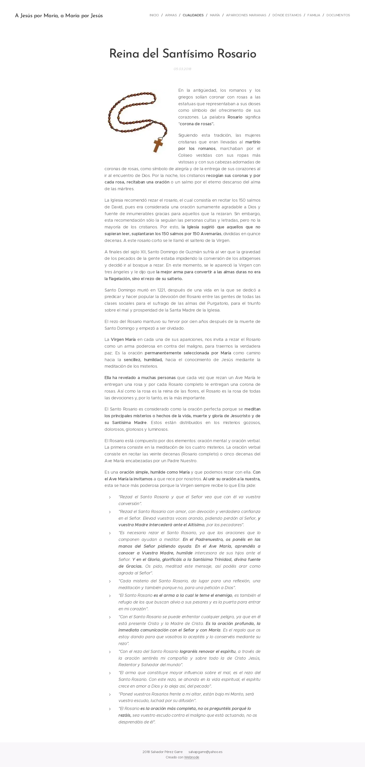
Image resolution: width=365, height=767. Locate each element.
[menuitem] (156, 15)
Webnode (191, 757)
